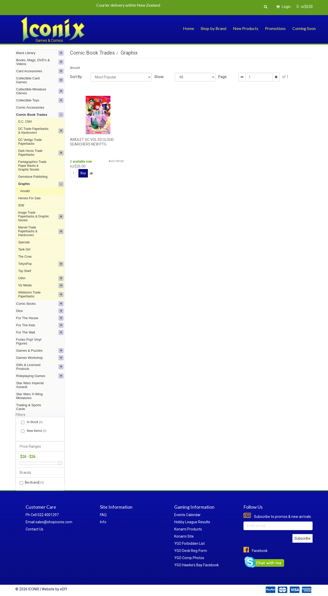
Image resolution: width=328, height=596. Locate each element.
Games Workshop (40, 357)
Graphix (41, 184)
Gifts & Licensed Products (40, 367)
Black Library (40, 53)
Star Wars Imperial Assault (30, 385)
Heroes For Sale (29, 198)
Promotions (275, 28)
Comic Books (40, 303)
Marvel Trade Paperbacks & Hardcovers (41, 231)
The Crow (25, 256)
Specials (24, 242)
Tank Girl (24, 249)
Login (283, 6)
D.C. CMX (25, 121)
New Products (245, 28)
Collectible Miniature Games (40, 91)
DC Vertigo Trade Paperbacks (30, 141)
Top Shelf (24, 271)
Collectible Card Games (40, 80)
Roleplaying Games (40, 376)
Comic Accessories (30, 107)
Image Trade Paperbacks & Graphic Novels (41, 216)
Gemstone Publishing (32, 177)
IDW (21, 205)
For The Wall (40, 332)
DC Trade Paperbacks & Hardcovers (41, 130)
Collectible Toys (40, 100)
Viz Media (41, 285)
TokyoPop (41, 264)
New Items (35, 431)
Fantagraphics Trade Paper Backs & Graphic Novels (32, 165)
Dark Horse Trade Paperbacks (41, 152)
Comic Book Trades (40, 114)
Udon (41, 278)
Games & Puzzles (40, 350)
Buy (83, 173)
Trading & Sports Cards (28, 407)
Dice (40, 310)
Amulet (25, 191)
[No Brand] (32, 483)
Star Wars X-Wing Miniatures (29, 396)
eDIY (63, 589)
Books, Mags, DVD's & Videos (40, 62)
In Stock (34, 422)
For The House (40, 318)
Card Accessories (40, 71)
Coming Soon (304, 28)
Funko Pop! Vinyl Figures (28, 341)
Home (188, 28)
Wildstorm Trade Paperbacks (41, 294)
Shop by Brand (213, 28)
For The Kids (40, 325)
